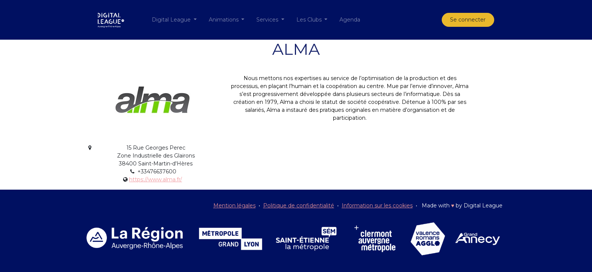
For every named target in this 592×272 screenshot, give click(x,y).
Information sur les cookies (377, 205)
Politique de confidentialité (298, 205)
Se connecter (468, 19)
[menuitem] (349, 20)
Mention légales (234, 205)
